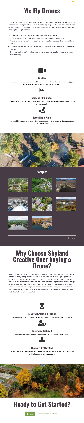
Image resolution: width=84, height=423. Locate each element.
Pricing (30, 414)
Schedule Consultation (47, 413)
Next (73, 238)
